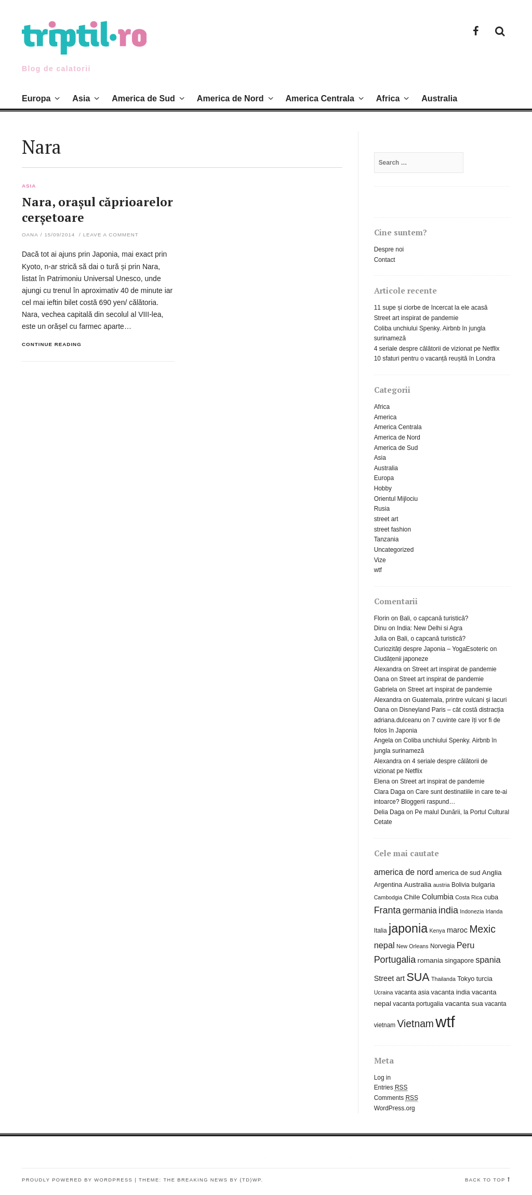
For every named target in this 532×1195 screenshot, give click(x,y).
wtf (378, 570)
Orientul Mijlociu (396, 498)
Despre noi (389, 249)
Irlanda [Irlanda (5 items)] (494, 911)
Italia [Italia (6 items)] (380, 930)
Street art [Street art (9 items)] (389, 978)
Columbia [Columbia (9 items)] (438, 897)
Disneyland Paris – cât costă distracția (452, 709)
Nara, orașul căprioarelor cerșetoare (97, 209)
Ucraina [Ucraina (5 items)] (383, 992)
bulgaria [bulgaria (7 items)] (483, 884)
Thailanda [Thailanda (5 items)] (443, 979)
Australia (439, 98)
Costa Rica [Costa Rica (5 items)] (468, 897)
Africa (388, 98)
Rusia (382, 508)
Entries (391, 1088)
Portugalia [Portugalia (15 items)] (395, 959)
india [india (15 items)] (448, 910)
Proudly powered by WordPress (77, 1180)
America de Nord (230, 98)
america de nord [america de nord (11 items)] (404, 872)
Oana (30, 234)
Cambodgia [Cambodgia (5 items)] (388, 897)
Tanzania (386, 539)
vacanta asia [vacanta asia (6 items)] (412, 992)
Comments (396, 1098)
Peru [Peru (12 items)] (466, 945)
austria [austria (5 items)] (441, 885)
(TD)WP (250, 1180)
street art (386, 519)
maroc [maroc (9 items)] (457, 930)
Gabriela (385, 689)
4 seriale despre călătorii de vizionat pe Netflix (437, 348)
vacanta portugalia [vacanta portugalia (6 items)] (418, 1003)
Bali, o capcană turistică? (434, 618)
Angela (383, 740)
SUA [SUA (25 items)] (417, 977)
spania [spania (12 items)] (487, 959)
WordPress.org (394, 1108)
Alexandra (388, 669)
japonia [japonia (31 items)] (408, 928)
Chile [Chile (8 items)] (412, 897)
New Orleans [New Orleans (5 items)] (412, 946)
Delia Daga (389, 812)
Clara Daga (389, 791)
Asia (81, 98)
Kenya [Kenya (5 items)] (437, 930)
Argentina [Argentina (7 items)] (388, 884)
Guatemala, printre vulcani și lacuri (459, 699)
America (385, 417)
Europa (36, 98)
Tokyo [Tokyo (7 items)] (465, 978)
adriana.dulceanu (397, 720)
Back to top (485, 1180)
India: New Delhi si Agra (429, 628)
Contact (384, 259)
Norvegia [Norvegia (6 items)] (442, 946)
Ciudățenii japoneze (401, 658)
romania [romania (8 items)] (430, 960)
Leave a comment (111, 234)
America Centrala (319, 98)
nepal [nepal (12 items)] (384, 945)
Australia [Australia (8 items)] (417, 884)
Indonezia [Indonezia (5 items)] (472, 911)
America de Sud (143, 98)
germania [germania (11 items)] (420, 910)
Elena (382, 781)
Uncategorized (394, 549)
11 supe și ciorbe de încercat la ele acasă (431, 307)
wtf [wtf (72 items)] (445, 1021)
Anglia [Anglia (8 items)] (492, 873)
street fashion (392, 529)
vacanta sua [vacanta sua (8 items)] (464, 1003)
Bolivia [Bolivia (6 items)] (460, 884)
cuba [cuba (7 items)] (491, 897)
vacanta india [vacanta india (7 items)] (450, 992)
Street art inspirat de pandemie (416, 318)
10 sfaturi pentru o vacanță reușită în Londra (434, 358)
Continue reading (52, 344)
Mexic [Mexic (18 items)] (482, 929)
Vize (380, 560)
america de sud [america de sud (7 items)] (457, 873)
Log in (382, 1077)
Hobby (383, 488)
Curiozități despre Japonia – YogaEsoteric (431, 649)
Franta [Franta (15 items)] (387, 910)
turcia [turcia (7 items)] (484, 978)
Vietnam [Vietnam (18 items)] (415, 1023)
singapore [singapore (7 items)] (459, 960)
